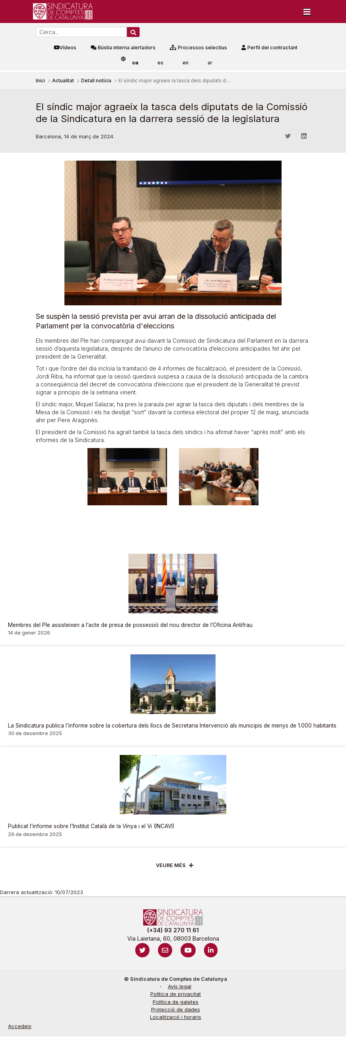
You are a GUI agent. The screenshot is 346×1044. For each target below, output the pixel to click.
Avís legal (179, 987)
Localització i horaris (175, 1017)
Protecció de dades (175, 1010)
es (160, 63)
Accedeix (19, 1026)
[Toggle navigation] (307, 11)
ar (210, 63)
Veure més (171, 865)
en (186, 63)
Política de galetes (175, 1002)
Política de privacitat (175, 994)
